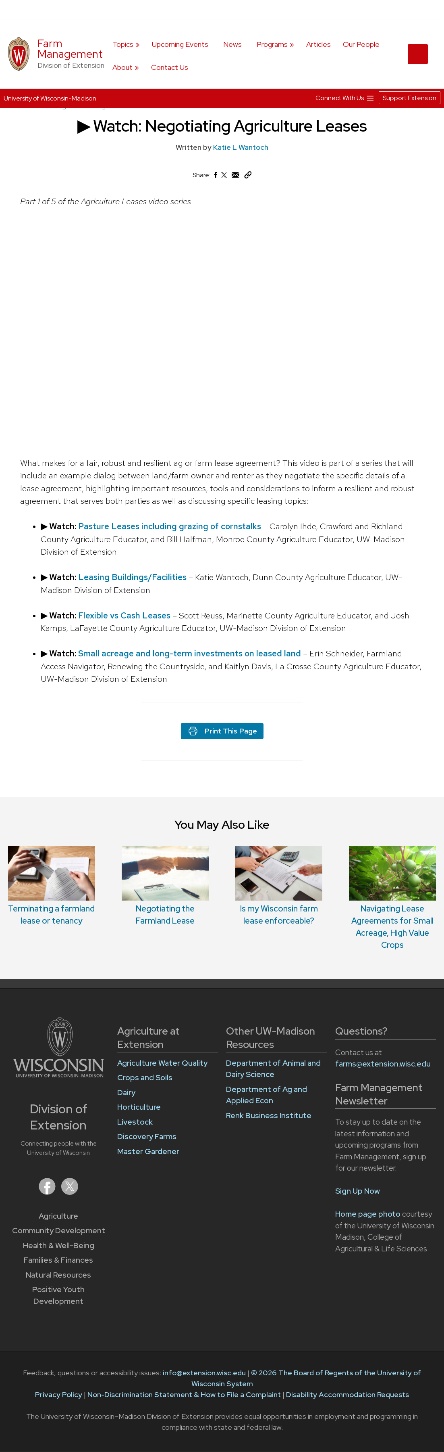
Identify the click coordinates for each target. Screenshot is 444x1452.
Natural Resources (58, 1275)
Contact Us (169, 67)
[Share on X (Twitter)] (224, 178)
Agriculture (58, 1216)
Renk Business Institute (268, 1115)
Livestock (135, 1122)
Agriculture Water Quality (162, 1063)
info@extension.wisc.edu (204, 1372)
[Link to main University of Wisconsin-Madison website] (58, 1075)
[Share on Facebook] (215, 177)
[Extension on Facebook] (48, 1192)
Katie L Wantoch (240, 147)
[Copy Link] (247, 176)
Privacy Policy (58, 1394)
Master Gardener (148, 1151)
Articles (318, 44)
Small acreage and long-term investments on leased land (190, 653)
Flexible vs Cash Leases (125, 615)
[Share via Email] (236, 177)
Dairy (126, 1092)
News (232, 44)
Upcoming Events (180, 44)
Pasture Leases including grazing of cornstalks (170, 526)
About (122, 67)
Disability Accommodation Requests (347, 1394)
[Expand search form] (418, 54)
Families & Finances (58, 1260)
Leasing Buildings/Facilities (133, 577)
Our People (361, 44)
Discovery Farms (146, 1136)
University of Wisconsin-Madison (50, 98)
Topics (122, 44)
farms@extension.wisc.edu (383, 1064)
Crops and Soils (144, 1078)
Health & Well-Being (58, 1245)
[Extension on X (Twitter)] (69, 1192)
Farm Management (70, 48)
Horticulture (139, 1107)
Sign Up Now (357, 1191)
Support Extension (409, 98)
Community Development (58, 1231)
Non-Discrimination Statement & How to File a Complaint (184, 1394)
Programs (272, 44)
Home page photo (367, 1214)
